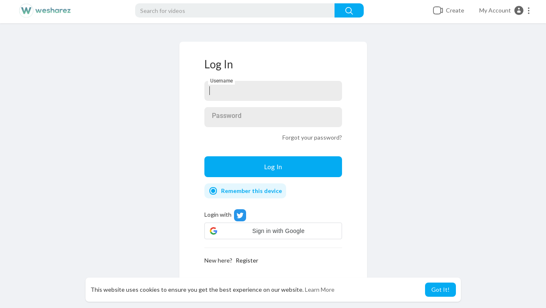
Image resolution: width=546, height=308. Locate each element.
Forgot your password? (312, 137)
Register (247, 260)
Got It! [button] (440, 289)
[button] (505, 10)
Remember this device (251, 190)
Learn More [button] (320, 289)
